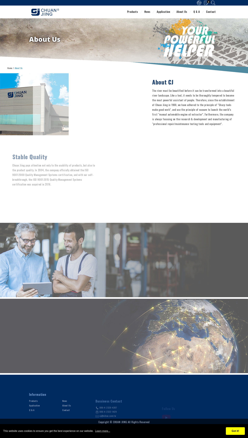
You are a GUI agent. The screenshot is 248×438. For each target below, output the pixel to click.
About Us (182, 12)
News (147, 12)
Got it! (235, 431)
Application (163, 12)
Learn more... (102, 431)
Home (9, 67)
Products (132, 12)
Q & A (196, 12)
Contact (211, 12)
